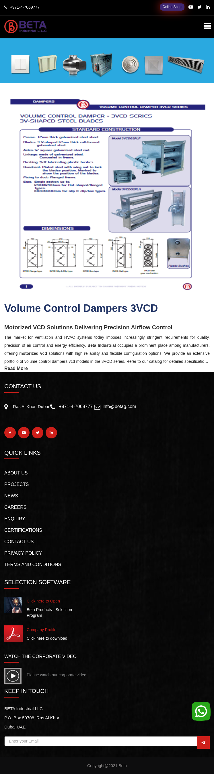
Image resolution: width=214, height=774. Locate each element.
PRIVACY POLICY (23, 553)
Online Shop (172, 7)
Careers (15, 507)
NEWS (11, 495)
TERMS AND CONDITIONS (32, 564)
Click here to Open (43, 601)
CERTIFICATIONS (23, 530)
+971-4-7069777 (76, 406)
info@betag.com (119, 406)
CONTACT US (19, 541)
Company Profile (42, 629)
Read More (16, 368)
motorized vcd (33, 353)
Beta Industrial (101, 345)
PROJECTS (16, 484)
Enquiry (14, 518)
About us (16, 472)
